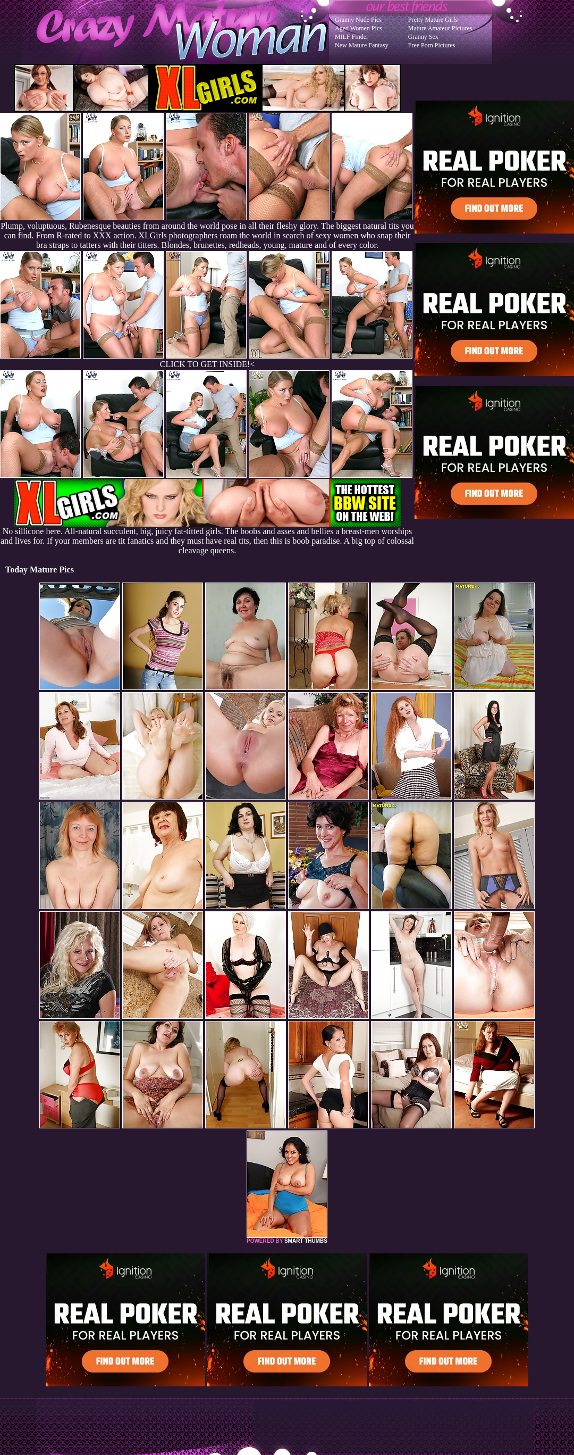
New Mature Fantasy (362, 45)
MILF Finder (351, 36)
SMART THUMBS (305, 1241)
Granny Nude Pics (358, 19)
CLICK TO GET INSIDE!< (207, 364)
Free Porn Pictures (431, 45)
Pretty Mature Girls (433, 19)
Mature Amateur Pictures (440, 28)
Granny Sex (423, 36)
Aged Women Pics (358, 28)
